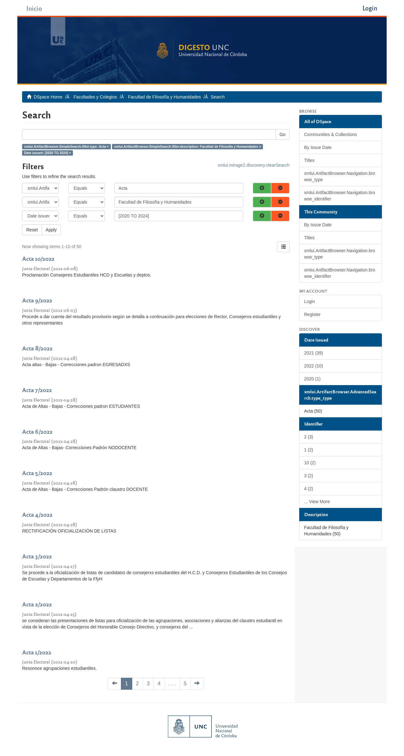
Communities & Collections (330, 134)
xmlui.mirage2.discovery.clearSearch (254, 165)
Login (309, 301)
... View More (317, 501)
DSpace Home (48, 96)
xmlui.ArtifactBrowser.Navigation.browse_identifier (339, 195)
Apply (51, 229)
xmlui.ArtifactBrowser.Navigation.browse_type (339, 176)
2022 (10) (313, 365)
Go (283, 134)
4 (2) (308, 488)
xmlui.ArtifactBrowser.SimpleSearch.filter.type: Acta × (66, 146)
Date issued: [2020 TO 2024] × (47, 153)
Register (312, 314)
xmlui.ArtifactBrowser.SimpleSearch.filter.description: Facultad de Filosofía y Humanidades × (187, 146)
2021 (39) (313, 352)
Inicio (34, 8)
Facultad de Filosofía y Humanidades (164, 96)
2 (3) (308, 436)
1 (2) (308, 449)
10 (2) (310, 462)
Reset (32, 229)
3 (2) (308, 475)
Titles (309, 160)
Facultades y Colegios (95, 96)
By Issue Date (318, 147)
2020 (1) (312, 378)
